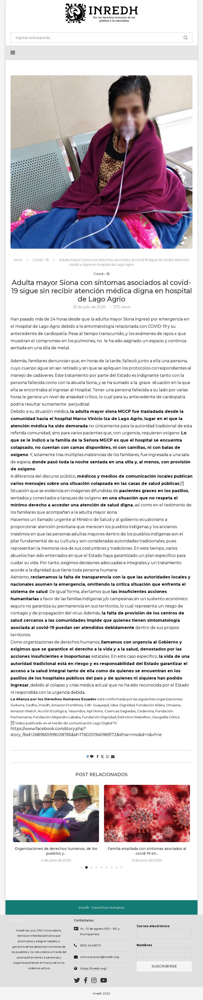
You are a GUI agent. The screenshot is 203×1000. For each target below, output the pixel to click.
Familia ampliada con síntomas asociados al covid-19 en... (147, 851)
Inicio (18, 260)
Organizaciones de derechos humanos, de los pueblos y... (56, 851)
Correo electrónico (153, 926)
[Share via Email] (113, 757)
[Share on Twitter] (102, 757)
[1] (182, 483)
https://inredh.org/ (93, 969)
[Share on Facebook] (97, 757)
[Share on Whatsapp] (107, 757)
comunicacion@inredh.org (99, 957)
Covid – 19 (41, 260)
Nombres (144, 945)
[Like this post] (91, 757)
